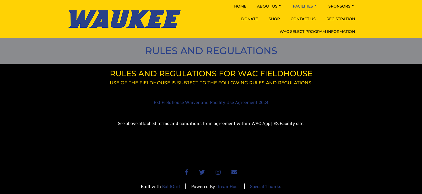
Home (240, 6)
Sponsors (341, 6)
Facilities (304, 6)
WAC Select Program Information (317, 31)
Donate (249, 18)
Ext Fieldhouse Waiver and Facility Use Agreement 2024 (211, 102)
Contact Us (303, 18)
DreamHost (227, 186)
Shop (274, 18)
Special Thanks (265, 186)
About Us (269, 6)
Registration (340, 18)
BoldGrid (171, 186)
